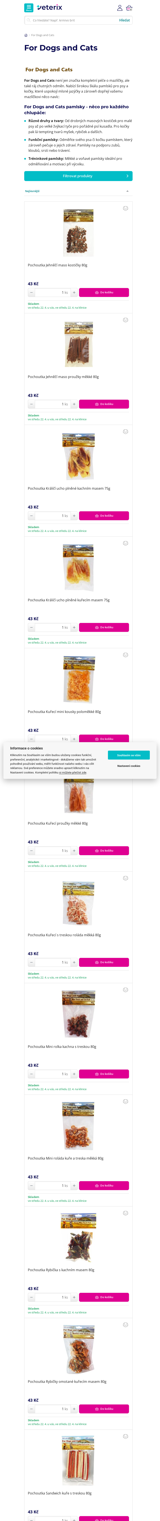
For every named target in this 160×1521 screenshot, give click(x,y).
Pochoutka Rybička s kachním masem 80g (61, 1270)
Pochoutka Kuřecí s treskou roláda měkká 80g (64, 935)
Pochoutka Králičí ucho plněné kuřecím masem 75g (69, 600)
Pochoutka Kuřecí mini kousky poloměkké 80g (64, 711)
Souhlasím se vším (129, 755)
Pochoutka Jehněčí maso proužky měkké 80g (63, 376)
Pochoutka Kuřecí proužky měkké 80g (58, 823)
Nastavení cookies (129, 765)
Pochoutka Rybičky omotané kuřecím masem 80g (67, 1381)
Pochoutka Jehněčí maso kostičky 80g (57, 265)
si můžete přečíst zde (72, 772)
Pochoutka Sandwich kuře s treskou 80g (60, 1493)
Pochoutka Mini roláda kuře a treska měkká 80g (65, 1158)
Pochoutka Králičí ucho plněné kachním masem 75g (69, 488)
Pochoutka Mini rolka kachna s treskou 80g (62, 1046)
